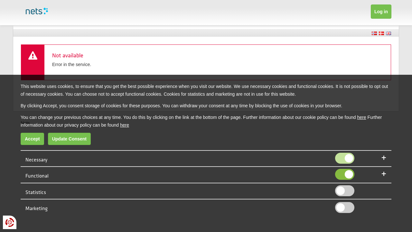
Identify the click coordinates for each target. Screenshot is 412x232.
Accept (32, 138)
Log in (381, 11)
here (361, 117)
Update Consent (69, 138)
